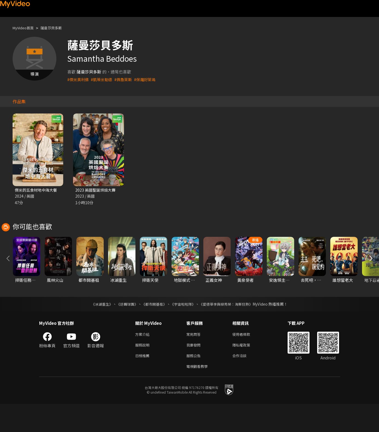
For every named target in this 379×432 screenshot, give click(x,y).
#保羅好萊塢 (149, 79)
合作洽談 (244, 382)
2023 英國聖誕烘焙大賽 (96, 190)
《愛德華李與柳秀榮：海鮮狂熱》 (229, 329)
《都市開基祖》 (153, 329)
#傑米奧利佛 (78, 79)
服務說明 (143, 371)
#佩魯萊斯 (126, 79)
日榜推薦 (143, 382)
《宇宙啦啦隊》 (183, 329)
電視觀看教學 (198, 394)
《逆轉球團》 (124, 329)
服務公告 (194, 382)
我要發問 (194, 371)
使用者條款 (246, 359)
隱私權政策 (246, 371)
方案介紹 (143, 359)
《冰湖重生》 (97, 329)
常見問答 (194, 359)
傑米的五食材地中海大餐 (37, 190)
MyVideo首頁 (25, 28)
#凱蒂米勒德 (103, 79)
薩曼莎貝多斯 (56, 28)
